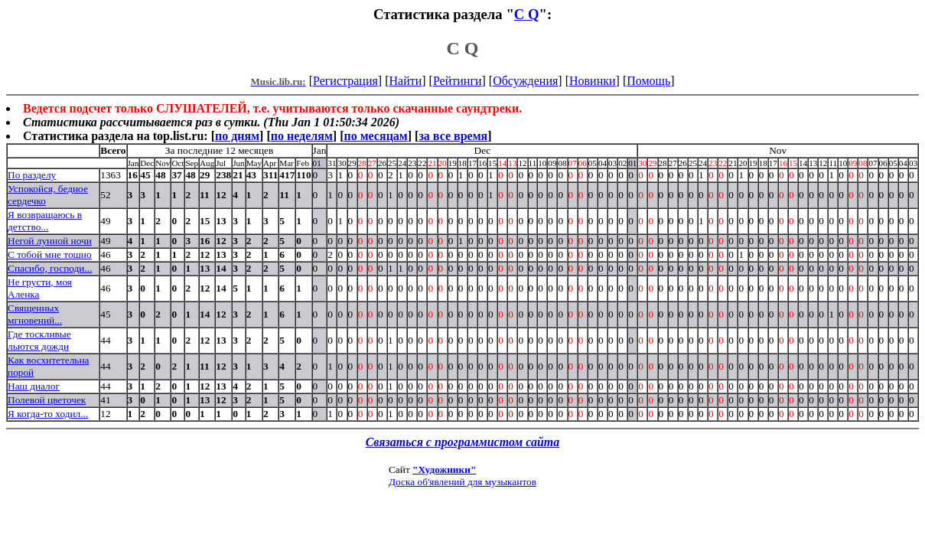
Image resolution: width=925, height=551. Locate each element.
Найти (405, 80)
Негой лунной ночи (50, 240)
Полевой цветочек (47, 400)
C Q (526, 14)
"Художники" (444, 469)
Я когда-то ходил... (48, 413)
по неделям (302, 135)
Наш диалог (34, 386)
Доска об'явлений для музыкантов (462, 481)
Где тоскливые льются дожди (39, 340)
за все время (453, 135)
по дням (237, 135)
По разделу (32, 175)
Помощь (648, 80)
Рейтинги (457, 80)
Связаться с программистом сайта (463, 441)
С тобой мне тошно (50, 254)
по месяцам (375, 135)
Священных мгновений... (35, 314)
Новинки (592, 80)
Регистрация (345, 80)
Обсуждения (525, 80)
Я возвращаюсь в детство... (45, 221)
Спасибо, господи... (50, 268)
